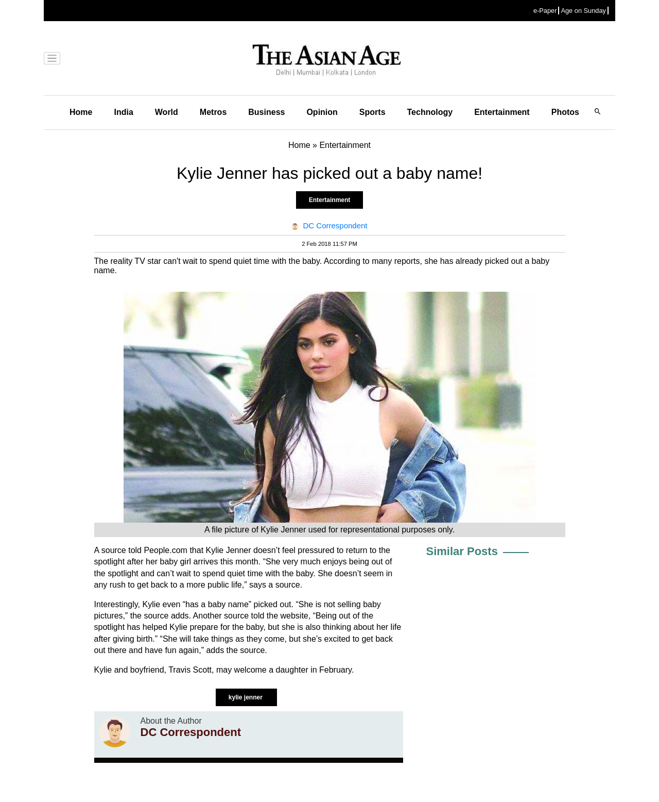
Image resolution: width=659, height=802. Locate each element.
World (166, 112)
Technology (430, 112)
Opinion (321, 112)
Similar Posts (462, 551)
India (123, 112)
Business (266, 112)
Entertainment (502, 112)
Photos (565, 112)
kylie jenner (246, 697)
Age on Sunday (583, 10)
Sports (372, 112)
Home (81, 112)
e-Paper (545, 10)
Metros (213, 112)
